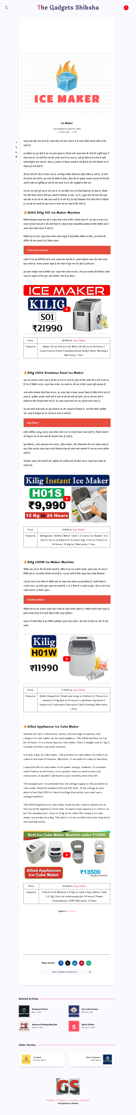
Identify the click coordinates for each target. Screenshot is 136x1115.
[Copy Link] (67, 972)
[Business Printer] (24, 1010)
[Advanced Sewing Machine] (24, 1026)
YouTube (50, 1100)
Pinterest (85, 1100)
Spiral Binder (88, 1024)
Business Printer (40, 1009)
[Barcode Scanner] (74, 1010)
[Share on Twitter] (16, 147)
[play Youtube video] (66, 309)
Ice (68, 911)
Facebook (73, 1100)
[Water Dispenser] (92, 1059)
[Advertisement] (67, 34)
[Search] (126, 7)
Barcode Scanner (90, 1009)
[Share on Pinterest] (16, 157)
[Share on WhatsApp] (16, 161)
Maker (73, 911)
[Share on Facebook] (16, 142)
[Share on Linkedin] (16, 152)
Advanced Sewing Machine (44, 1024)
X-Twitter (61, 1100)
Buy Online (79, 340)
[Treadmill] (41, 1059)
